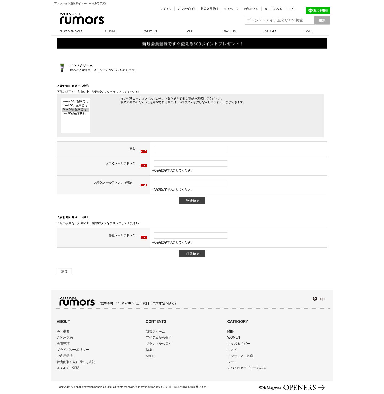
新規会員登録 (209, 8)
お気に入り (251, 8)
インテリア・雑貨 (240, 356)
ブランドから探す (158, 343)
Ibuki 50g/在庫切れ (75, 106)
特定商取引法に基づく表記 (76, 362)
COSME (111, 31)
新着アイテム (155, 331)
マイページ (231, 8)
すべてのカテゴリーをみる (246, 368)
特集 (149, 350)
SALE (309, 31)
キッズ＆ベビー (238, 343)
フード (232, 362)
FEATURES (269, 31)
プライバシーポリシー (73, 350)
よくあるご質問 (68, 368)
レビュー (293, 8)
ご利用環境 (65, 356)
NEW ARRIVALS (71, 31)
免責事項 (63, 343)
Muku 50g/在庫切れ (75, 102)
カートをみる (273, 8)
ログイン (166, 8)
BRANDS (229, 31)
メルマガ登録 (186, 8)
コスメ (232, 350)
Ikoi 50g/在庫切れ (75, 114)
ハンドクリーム (81, 65)
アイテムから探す (158, 337)
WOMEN (150, 31)
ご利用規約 (65, 337)
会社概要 (63, 331)
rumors (81, 19)
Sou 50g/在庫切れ (75, 110)
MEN (190, 31)
